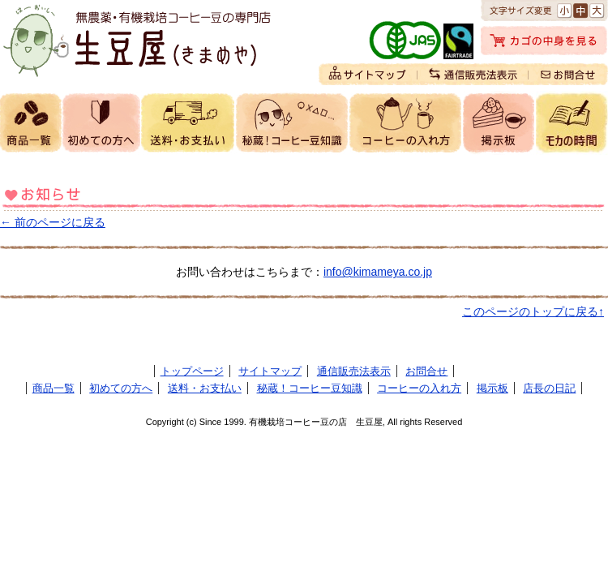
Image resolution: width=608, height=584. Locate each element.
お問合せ (426, 371)
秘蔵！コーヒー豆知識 (309, 388)
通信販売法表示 (354, 371)
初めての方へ (120, 388)
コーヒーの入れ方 (419, 388)
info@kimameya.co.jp (377, 271)
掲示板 (492, 388)
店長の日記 (549, 388)
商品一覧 (53, 388)
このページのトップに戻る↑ (533, 311)
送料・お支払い (205, 388)
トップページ (192, 371)
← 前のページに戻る (52, 222)
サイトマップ (270, 371)
